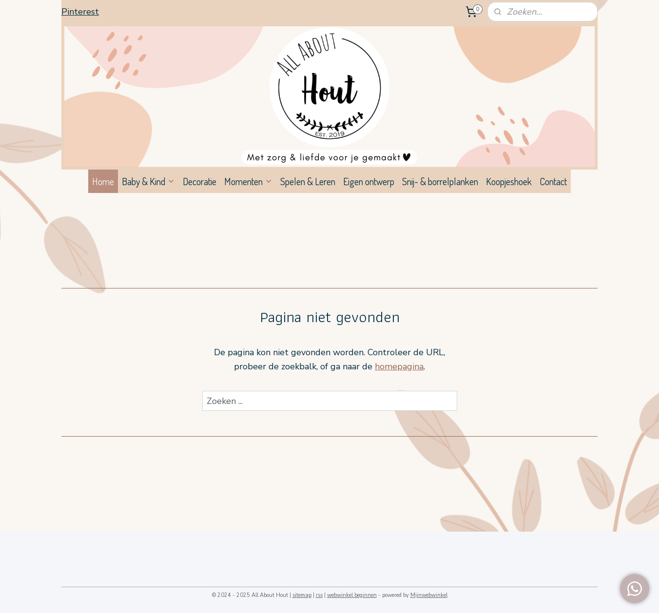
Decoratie (199, 181)
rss (319, 595)
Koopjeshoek (509, 181)
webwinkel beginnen (352, 595)
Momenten (248, 181)
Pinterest (80, 12)
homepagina (399, 366)
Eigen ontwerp (368, 181)
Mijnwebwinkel (428, 595)
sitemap (301, 595)
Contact (553, 181)
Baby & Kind (148, 181)
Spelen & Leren (307, 181)
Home (103, 181)
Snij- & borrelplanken (440, 181)
